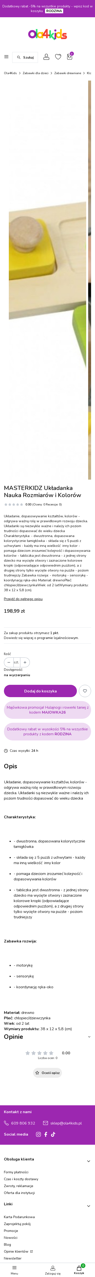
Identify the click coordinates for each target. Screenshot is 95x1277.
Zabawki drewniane (67, 73)
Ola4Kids (10, 73)
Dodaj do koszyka (40, 914)
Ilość (7, 877)
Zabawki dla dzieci (35, 73)
